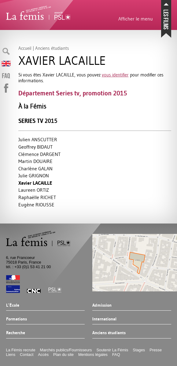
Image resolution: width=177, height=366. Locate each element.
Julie (33, 175)
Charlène (35, 168)
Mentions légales (93, 354)
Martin (35, 161)
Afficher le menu (135, 19)
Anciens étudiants (109, 333)
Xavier (35, 183)
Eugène (36, 204)
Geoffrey (35, 147)
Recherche (15, 333)
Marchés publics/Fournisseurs (66, 350)
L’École (12, 305)
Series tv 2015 (37, 120)
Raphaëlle (37, 197)
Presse (155, 350)
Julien (37, 139)
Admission (102, 305)
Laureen (33, 190)
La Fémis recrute (20, 350)
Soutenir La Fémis (112, 350)
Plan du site (63, 354)
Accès (43, 354)
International (104, 319)
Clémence (39, 154)
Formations (16, 319)
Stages (139, 350)
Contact (26, 354)
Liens (11, 354)
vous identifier (115, 75)
